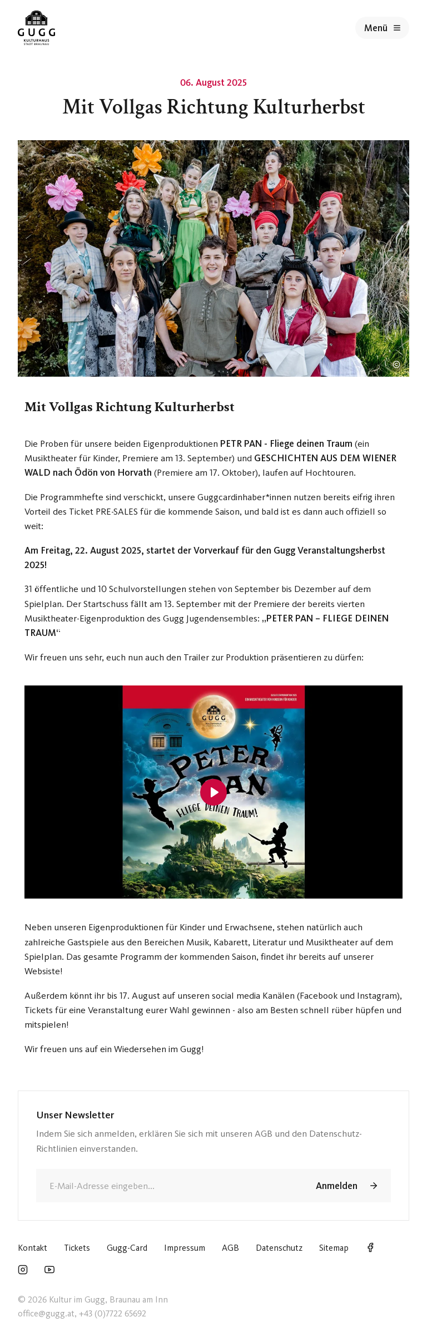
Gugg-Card (127, 1247)
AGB (230, 1247)
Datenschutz (279, 1247)
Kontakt (32, 1247)
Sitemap (334, 1247)
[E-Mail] (167, 1185)
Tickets (77, 1247)
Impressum (184, 1247)
